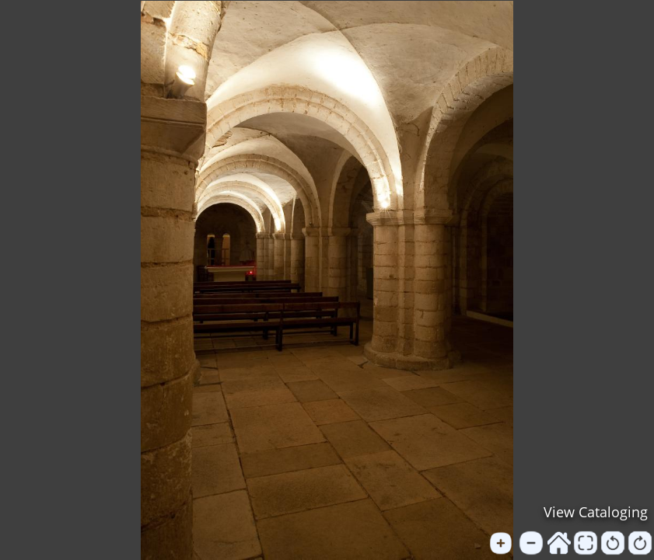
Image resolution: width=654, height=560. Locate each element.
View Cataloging (596, 512)
